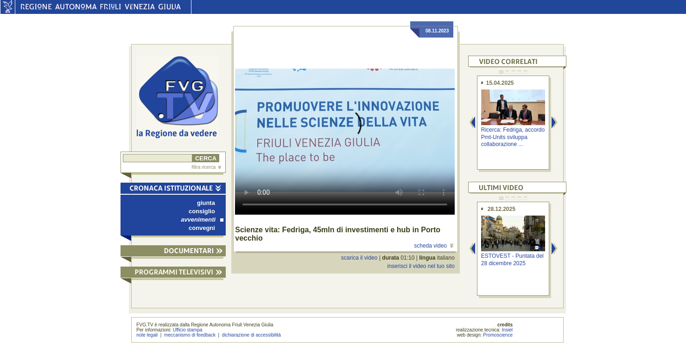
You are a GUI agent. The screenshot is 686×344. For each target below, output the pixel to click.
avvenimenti (202, 219)
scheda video (433, 245)
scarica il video (359, 258)
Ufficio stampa (188, 329)
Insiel (507, 329)
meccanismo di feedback (190, 335)
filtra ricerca (206, 167)
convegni (202, 227)
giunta (206, 202)
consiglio (202, 211)
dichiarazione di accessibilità (251, 335)
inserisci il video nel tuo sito (420, 266)
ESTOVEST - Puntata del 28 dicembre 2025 (512, 259)
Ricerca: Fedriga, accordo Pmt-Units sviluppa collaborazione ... (513, 137)
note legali (147, 335)
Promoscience (498, 335)
